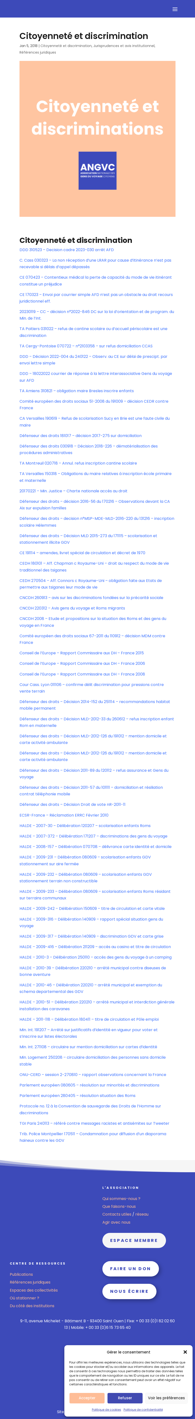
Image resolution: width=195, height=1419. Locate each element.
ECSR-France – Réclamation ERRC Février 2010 (64, 815)
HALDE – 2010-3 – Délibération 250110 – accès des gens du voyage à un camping (96, 957)
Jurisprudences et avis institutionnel (124, 45)
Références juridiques (38, 52)
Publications (21, 1274)
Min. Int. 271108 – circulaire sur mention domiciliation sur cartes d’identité (88, 1047)
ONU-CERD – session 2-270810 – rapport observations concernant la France (93, 1074)
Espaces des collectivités (34, 1290)
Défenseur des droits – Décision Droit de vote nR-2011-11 (73, 804)
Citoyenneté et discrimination (66, 45)
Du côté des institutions (32, 1306)
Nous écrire (129, 1291)
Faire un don (130, 1269)
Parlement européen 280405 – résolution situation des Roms (78, 1095)
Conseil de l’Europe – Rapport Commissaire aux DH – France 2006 (82, 663)
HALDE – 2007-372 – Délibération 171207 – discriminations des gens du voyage (93, 836)
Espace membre (134, 1240)
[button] (185, 1352)
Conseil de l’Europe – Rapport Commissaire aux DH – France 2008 (82, 674)
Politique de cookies (106, 1410)
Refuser (125, 1397)
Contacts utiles (117, 1214)
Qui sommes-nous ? (121, 1198)
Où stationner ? (24, 1298)
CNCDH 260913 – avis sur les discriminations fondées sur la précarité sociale (91, 597)
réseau (141, 1214)
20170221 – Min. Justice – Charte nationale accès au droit (73, 491)
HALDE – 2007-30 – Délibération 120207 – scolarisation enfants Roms (85, 826)
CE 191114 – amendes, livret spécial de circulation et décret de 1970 (82, 553)
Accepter (87, 1397)
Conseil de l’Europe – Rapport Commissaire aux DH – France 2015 (82, 653)
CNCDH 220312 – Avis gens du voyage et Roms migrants (72, 608)
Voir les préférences (166, 1397)
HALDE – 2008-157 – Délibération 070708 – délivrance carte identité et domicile (96, 846)
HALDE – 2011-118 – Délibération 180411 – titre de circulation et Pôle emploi (89, 1019)
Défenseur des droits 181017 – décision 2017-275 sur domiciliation (81, 435)
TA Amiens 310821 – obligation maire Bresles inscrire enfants (77, 391)
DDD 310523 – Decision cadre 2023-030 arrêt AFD (67, 250)
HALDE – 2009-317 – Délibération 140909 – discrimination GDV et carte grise (92, 936)
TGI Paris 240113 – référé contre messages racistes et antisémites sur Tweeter (94, 1123)
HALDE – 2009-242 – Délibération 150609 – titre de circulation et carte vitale (92, 908)
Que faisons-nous (119, 1206)
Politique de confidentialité (143, 1410)
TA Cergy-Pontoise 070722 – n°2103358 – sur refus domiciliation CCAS (86, 346)
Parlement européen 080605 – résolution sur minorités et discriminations (89, 1085)
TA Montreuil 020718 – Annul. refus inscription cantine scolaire (78, 463)
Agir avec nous (116, 1222)
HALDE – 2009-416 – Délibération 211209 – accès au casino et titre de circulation (95, 947)
